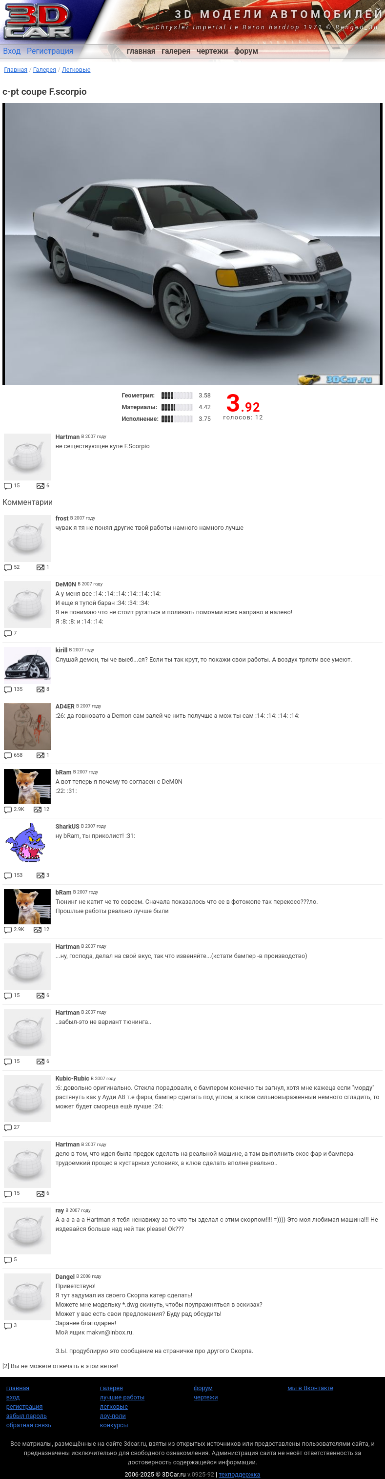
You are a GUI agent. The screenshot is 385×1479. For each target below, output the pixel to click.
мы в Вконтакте (310, 1388)
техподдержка (239, 1474)
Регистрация (50, 51)
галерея (176, 51)
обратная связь (28, 1425)
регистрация (24, 1406)
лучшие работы (122, 1397)
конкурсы (114, 1425)
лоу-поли (113, 1415)
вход (13, 1397)
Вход (11, 51)
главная (141, 51)
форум (246, 51)
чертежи (212, 51)
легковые (114, 1406)
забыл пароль (26, 1415)
